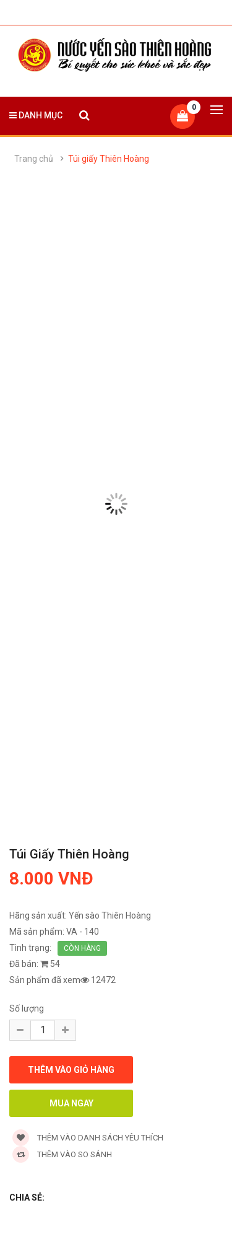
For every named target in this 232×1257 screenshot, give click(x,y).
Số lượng (26, 1008)
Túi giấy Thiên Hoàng (108, 158)
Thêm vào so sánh (62, 1154)
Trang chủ (33, 158)
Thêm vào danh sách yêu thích (87, 1137)
